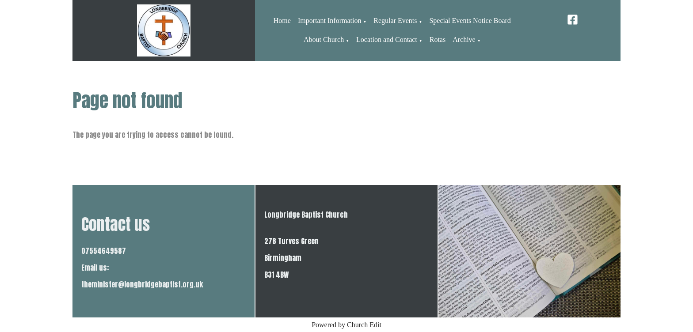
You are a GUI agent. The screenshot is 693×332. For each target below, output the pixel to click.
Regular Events (395, 20)
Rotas (438, 39)
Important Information (330, 20)
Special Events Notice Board (469, 20)
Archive (464, 39)
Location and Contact (386, 39)
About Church (324, 39)
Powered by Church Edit (346, 324)
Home (282, 20)
